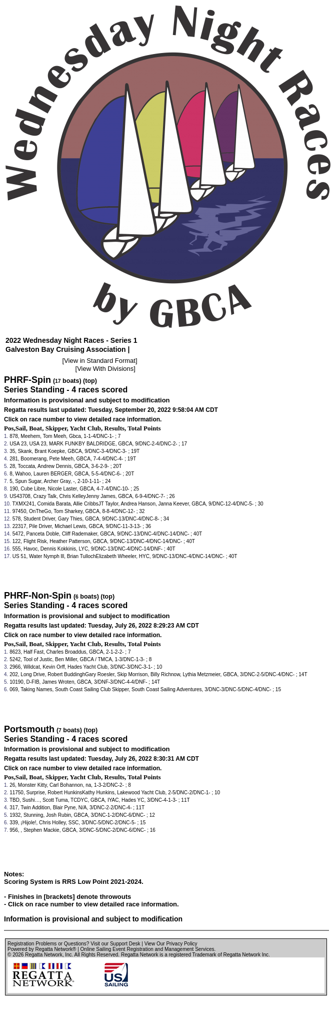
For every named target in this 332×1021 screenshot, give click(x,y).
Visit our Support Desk (115, 943)
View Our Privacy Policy (171, 943)
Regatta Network (43, 954)
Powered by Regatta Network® (42, 949)
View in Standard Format (100, 360)
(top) (90, 380)
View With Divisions (105, 368)
